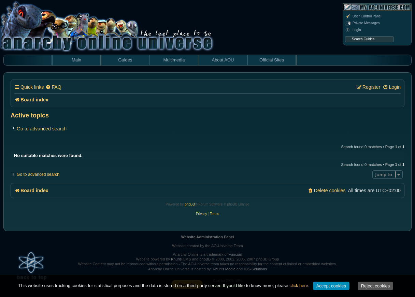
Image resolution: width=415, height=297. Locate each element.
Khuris (176, 259)
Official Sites (271, 59)
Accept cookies (331, 285)
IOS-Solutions (255, 269)
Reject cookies (375, 285)
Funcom (235, 254)
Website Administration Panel (207, 237)
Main (76, 59)
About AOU (223, 59)
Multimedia (174, 59)
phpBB (190, 204)
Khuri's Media (224, 269)
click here (298, 285)
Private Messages (362, 23)
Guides (125, 59)
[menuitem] (53, 87)
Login (353, 30)
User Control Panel (363, 16)
